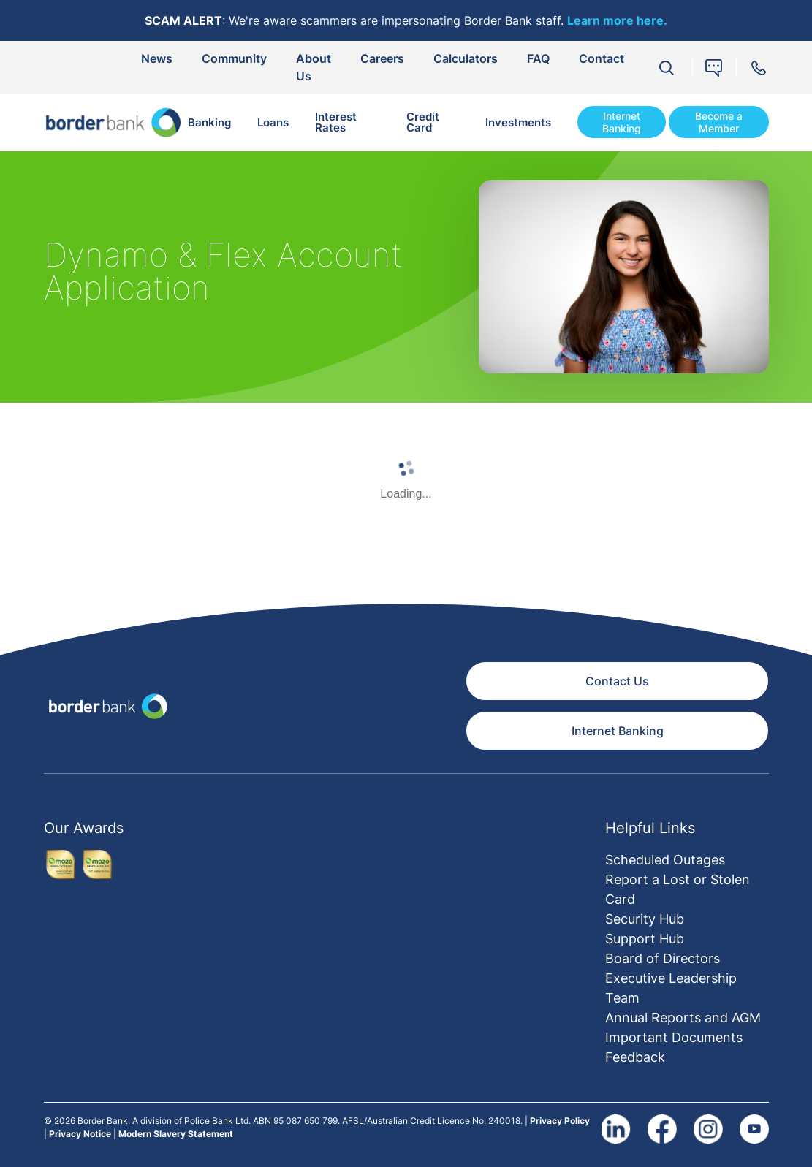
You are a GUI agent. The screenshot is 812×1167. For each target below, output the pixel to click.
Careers (382, 58)
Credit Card (422, 122)
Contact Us (617, 681)
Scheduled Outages (665, 859)
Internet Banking (621, 122)
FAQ (538, 58)
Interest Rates (336, 122)
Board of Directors (662, 958)
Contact (601, 58)
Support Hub (644, 938)
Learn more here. (617, 20)
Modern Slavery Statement (175, 1133)
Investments (518, 122)
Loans (273, 122)
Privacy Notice (80, 1133)
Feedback (635, 1057)
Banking (209, 122)
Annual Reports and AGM (683, 1017)
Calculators (465, 58)
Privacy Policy (560, 1120)
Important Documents (674, 1037)
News (156, 58)
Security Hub (644, 919)
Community (234, 58)
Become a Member (719, 122)
